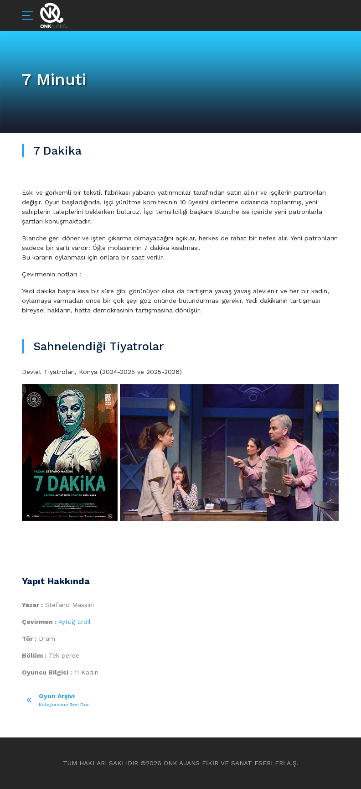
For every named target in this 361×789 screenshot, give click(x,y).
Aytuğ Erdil (74, 621)
